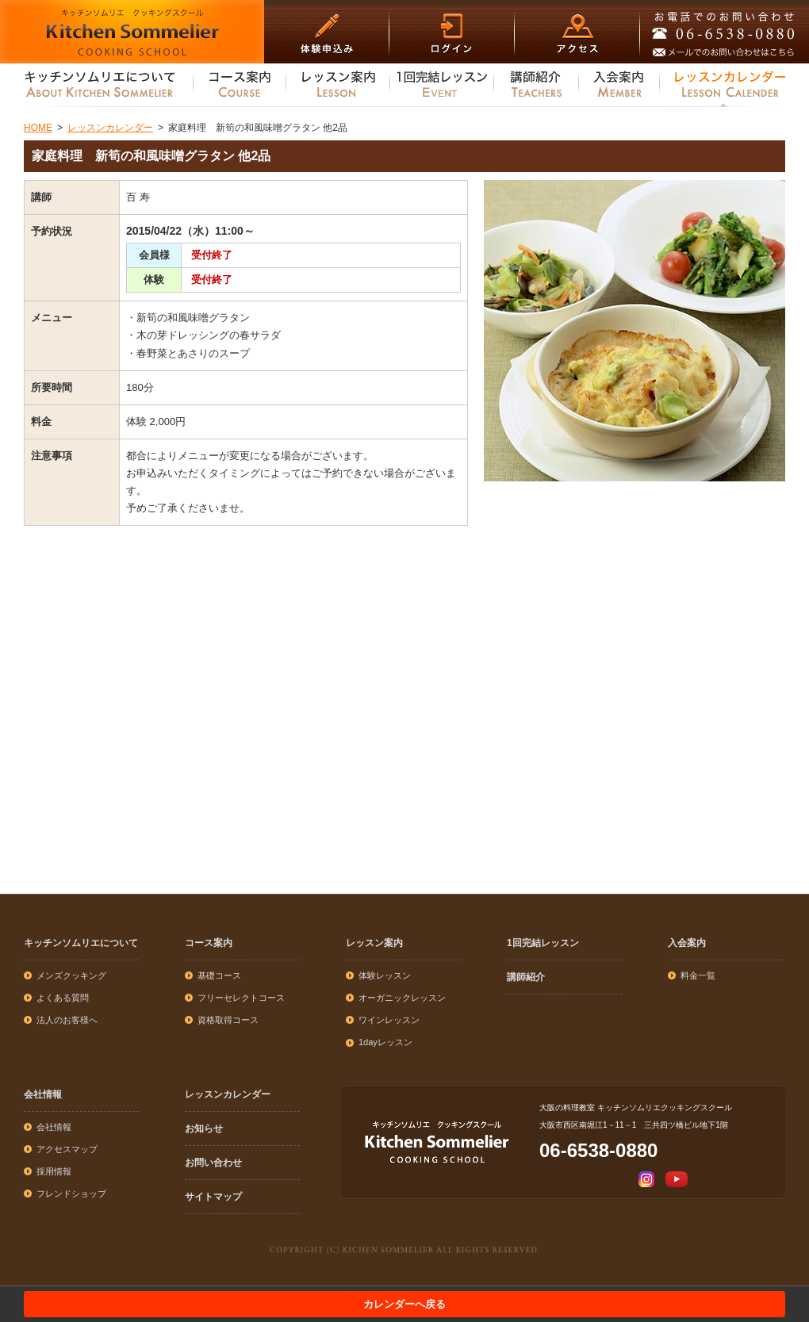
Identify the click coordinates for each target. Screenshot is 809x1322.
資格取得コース (228, 1020)
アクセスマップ (67, 1149)
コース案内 (208, 942)
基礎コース (219, 975)
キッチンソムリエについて (81, 942)
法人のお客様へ (67, 1020)
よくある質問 (62, 997)
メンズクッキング (71, 975)
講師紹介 (526, 977)
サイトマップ (213, 1196)
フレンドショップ (71, 1193)
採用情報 (53, 1171)
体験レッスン (384, 975)
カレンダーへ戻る (404, 1304)
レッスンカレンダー (227, 1094)
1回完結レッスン (543, 942)
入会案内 (687, 942)
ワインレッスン (389, 1020)
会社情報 (43, 1094)
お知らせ (204, 1128)
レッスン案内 (374, 942)
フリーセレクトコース (241, 997)
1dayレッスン (385, 1042)
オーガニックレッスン (402, 997)
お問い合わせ (213, 1162)
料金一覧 (698, 975)
